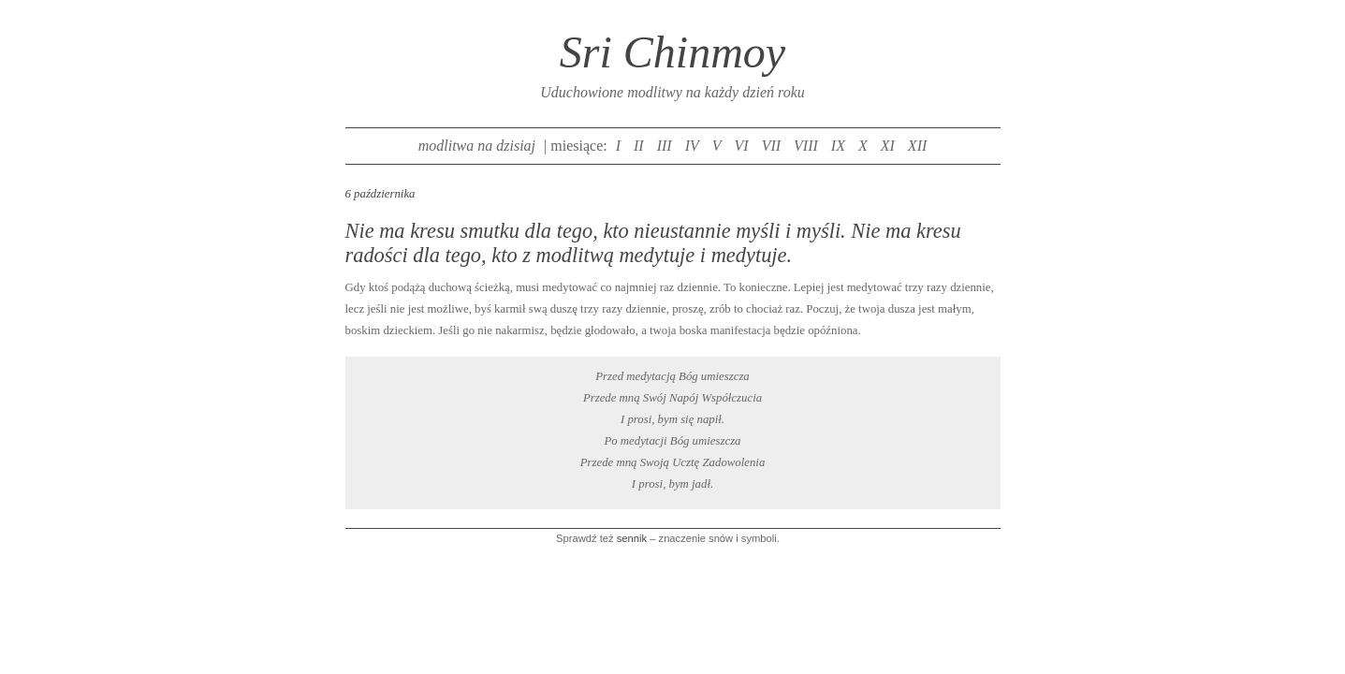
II (639, 146)
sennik (632, 538)
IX (838, 146)
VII (771, 146)
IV (692, 146)
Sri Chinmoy (672, 52)
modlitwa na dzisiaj (476, 146)
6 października (380, 193)
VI (742, 146)
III (664, 146)
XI (888, 146)
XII (917, 146)
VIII (806, 146)
